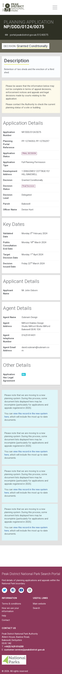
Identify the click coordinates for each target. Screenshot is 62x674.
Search (36, 608)
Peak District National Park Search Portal (31, 574)
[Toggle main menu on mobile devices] (55, 7)
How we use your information (10, 609)
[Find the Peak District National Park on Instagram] (29, 590)
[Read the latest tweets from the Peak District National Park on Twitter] (4, 590)
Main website (39, 603)
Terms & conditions (11, 603)
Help (4, 615)
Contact (6, 620)
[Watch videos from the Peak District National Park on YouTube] (21, 590)
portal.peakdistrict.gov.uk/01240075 (29, 34)
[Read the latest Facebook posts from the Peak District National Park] (13, 590)
